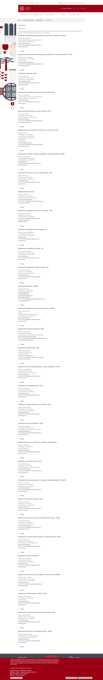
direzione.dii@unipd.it (23, 255)
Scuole (36, 3)
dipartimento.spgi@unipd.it (24, 543)
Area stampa (25, 3)
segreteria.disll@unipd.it (23, 600)
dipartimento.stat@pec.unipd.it (33, 564)
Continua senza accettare (85, 678)
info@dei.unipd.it (22, 236)
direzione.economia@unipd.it (24, 525)
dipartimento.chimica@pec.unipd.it (34, 469)
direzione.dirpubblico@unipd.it (25, 142)
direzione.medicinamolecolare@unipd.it (27, 336)
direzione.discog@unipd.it (24, 487)
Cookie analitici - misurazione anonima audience (24, 672)
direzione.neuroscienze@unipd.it (25, 354)
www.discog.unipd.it (22, 490)
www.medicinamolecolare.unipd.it (25, 339)
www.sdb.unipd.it (22, 414)
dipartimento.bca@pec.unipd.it (33, 101)
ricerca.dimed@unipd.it (23, 293)
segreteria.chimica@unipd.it (24, 468)
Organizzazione (39, 19)
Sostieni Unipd (77, 3)
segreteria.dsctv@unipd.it (24, 449)
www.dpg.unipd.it (22, 396)
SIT (68, 3)
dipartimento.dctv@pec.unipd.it (33, 451)
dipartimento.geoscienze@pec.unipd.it (34, 200)
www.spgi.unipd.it (22, 547)
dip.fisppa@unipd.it (22, 161)
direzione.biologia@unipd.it (24, 80)
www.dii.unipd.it (21, 258)
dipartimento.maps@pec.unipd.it (33, 318)
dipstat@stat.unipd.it (22, 562)
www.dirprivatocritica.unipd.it (24, 121)
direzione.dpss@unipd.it (23, 373)
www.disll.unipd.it (22, 603)
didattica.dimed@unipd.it (23, 296)
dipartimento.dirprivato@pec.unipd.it (34, 119)
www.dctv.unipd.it (22, 452)
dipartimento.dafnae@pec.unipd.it (33, 44)
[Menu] (77, 8)
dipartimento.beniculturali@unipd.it (26, 61)
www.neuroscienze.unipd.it (24, 358)
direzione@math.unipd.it (23, 274)
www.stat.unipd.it (22, 566)
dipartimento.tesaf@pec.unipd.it (33, 640)
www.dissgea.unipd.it (23, 584)
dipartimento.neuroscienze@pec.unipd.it (35, 356)
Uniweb (19, 3)
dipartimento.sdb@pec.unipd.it (33, 413)
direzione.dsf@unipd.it (23, 506)
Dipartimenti (31, 3)
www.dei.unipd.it (22, 239)
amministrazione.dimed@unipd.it (25, 294)
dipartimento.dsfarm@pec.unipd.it (33, 507)
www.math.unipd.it (22, 277)
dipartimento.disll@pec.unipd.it (33, 602)
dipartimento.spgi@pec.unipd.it (33, 545)
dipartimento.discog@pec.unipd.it (33, 488)
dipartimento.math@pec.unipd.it (33, 276)
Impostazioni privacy (51, 657)
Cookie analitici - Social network (19, 673)
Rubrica (64, 3)
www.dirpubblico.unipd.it (23, 145)
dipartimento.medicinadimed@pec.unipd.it (35, 298)
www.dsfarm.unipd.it (22, 509)
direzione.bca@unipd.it (23, 99)
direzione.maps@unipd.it (23, 317)
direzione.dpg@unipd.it (23, 392)
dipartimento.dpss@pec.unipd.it (33, 375)
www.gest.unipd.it (22, 622)
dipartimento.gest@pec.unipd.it (33, 621)
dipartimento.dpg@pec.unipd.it (33, 394)
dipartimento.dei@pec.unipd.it (32, 238)
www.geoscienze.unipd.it (23, 202)
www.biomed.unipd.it (23, 433)
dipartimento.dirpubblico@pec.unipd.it (34, 143)
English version (21, 27)
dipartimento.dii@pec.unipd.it (32, 257)
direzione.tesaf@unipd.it (23, 638)
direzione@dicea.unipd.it (23, 219)
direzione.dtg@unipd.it (23, 619)
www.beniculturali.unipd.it (24, 64)
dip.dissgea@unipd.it (23, 581)
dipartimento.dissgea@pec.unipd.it (34, 583)
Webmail (60, 3)
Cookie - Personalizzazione (18, 675)
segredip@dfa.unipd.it (23, 179)
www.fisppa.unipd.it (22, 164)
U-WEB (71, 3)
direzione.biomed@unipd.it (24, 430)
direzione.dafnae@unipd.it (24, 42)
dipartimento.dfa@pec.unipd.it (32, 181)
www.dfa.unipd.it (22, 183)
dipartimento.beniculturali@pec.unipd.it (34, 63)
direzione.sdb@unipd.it (23, 411)
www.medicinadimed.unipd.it (24, 299)
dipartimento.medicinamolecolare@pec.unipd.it (36, 337)
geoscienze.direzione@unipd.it (25, 198)
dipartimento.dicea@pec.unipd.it (33, 217)
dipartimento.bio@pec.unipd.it (32, 82)
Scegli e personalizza (16, 678)
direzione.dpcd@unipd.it (23, 118)
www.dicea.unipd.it (22, 221)
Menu (19, 19)
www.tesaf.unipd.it (22, 641)
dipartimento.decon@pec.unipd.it (33, 526)
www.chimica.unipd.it (23, 471)
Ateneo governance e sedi (28, 19)
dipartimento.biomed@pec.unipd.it (33, 432)
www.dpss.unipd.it (22, 377)
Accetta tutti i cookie (71, 678)
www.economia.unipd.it (23, 528)
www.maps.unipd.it (22, 320)
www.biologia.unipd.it (23, 83)
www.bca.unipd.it (22, 102)
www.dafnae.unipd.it (22, 45)
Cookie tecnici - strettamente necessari (21, 670)
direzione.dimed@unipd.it (24, 291)
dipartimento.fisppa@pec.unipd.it (33, 162)
